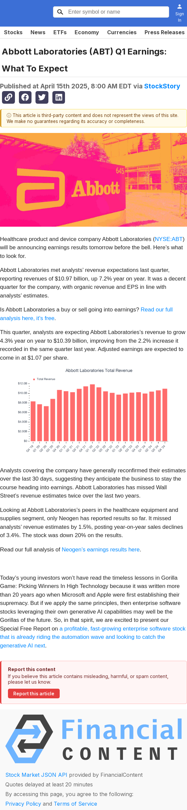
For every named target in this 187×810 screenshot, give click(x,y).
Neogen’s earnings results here (101, 549)
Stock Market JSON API (36, 774)
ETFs (60, 32)
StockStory (162, 86)
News (38, 32)
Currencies (122, 32)
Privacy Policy (23, 803)
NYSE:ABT (169, 239)
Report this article (33, 693)
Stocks (13, 32)
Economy (87, 32)
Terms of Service (75, 803)
